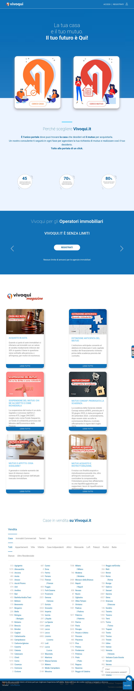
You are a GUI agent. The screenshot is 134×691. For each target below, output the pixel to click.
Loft (88, 547)
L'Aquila (48, 619)
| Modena (79, 576)
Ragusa (78, 664)
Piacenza (79, 640)
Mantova (48, 657)
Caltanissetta (19, 636)
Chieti (16, 657)
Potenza (78, 654)
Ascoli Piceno (20, 583)
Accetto (127, 685)
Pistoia (78, 647)
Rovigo (108, 583)
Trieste (108, 640)
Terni (108, 619)
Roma (108, 576)
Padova (78, 608)
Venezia (109, 650)
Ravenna (78, 668)
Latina (47, 626)
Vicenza (109, 671)
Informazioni (15, 685)
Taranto (109, 612)
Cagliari (17, 633)
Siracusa (109, 601)
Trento (108, 633)
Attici (69, 547)
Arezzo (17, 580)
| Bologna (18, 619)
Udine (108, 643)
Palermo (78, 615)
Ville (33, 547)
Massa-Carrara (51, 661)
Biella (16, 612)
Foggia (47, 587)
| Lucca (48, 650)
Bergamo (18, 608)
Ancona (17, 573)
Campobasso (19, 640)
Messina (48, 671)
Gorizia (48, 604)
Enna (47, 569)
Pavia (77, 626)
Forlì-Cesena (50, 590)
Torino (108, 622)
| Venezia (110, 654)
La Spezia (49, 622)
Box (50, 538)
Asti (16, 587)
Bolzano (17, 622)
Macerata (49, 654)
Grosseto (48, 608)
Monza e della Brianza (84, 580)
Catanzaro (18, 654)
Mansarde (78, 547)
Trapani (109, 629)
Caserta (17, 647)
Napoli (77, 583)
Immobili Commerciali (26, 538)
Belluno (17, 601)
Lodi (46, 643)
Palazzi (96, 547)
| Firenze (49, 583)
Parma (78, 622)
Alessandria (19, 569)
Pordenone (79, 650)
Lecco (47, 633)
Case (10, 538)
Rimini (108, 573)
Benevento (18, 604)
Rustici (106, 547)
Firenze (48, 580)
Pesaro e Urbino (81, 633)
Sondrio (109, 608)
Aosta (16, 576)
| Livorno (49, 640)
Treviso (109, 636)
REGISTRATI (67, 247)
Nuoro (77, 594)
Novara (78, 590)
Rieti (107, 569)
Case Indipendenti (55, 547)
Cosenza (17, 664)
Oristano (78, 604)
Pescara (78, 636)
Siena (108, 597)
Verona (108, 664)
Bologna (17, 615)
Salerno (109, 587)
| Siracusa (110, 604)
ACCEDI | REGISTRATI (116, 4)
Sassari (109, 590)
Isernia (47, 615)
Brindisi (17, 629)
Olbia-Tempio (80, 601)
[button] (12, 248)
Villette (41, 547)
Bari (16, 594)
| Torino (109, 626)
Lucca (47, 647)
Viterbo (109, 675)
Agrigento (18, 566)
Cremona (18, 668)
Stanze (11, 556)
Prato (77, 657)
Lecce (47, 629)
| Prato (78, 661)
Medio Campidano (52, 668)
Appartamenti (21, 547)
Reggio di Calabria (82, 671)
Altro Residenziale (25, 556)
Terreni (42, 538)
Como (16, 661)
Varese (108, 647)
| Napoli (79, 587)
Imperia (48, 612)
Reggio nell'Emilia (113, 566)
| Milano (79, 569)
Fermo (47, 573)
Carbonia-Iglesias (21, 643)
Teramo (109, 615)
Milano (78, 566)
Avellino (17, 590)
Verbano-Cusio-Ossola (115, 657)
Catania (17, 650)
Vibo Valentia (111, 668)
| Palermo (79, 619)
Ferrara (48, 576)
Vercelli (109, 661)
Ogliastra (79, 597)
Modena (78, 573)
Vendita (12, 529)
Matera (48, 664)
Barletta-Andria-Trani (22, 597)
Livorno (48, 636)
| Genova (49, 601)
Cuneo (47, 566)
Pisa (77, 643)
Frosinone (49, 594)
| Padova (79, 612)
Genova (48, 597)
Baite (114, 547)
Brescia (17, 626)
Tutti (10, 547)
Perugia (78, 629)
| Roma (109, 580)
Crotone (17, 671)
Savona (109, 594)
